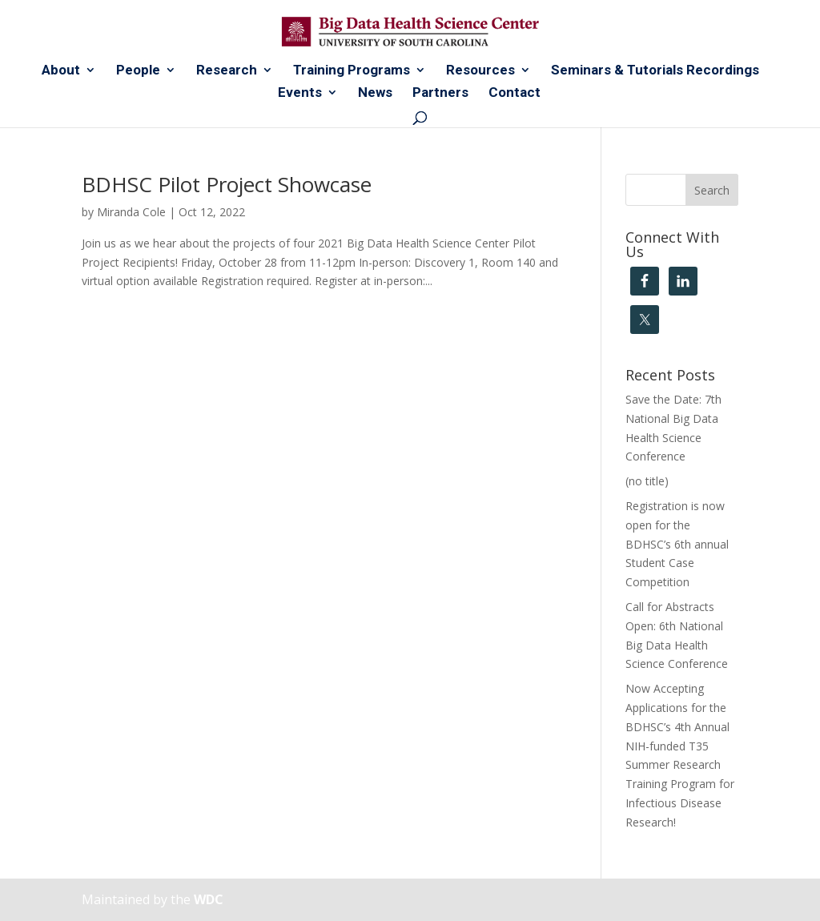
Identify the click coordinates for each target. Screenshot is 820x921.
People (138, 71)
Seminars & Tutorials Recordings (655, 71)
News (375, 93)
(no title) (647, 481)
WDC (208, 899)
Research (226, 71)
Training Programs (351, 71)
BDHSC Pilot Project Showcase (227, 184)
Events (300, 93)
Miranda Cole (131, 211)
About (61, 71)
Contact (514, 93)
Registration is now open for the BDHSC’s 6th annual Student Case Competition (677, 543)
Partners (440, 93)
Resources (480, 71)
